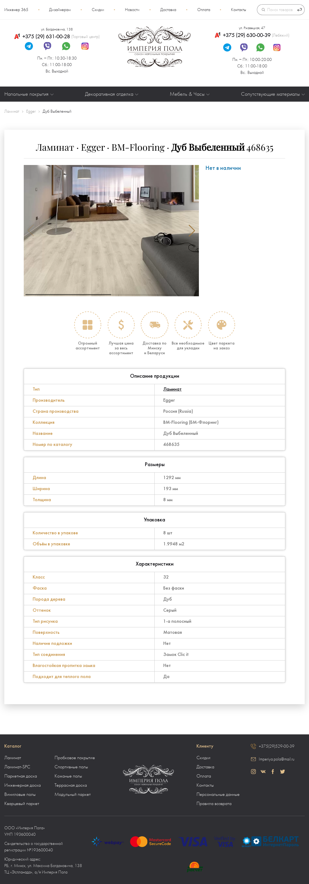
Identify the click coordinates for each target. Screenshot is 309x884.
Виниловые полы (20, 794)
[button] (192, 230)
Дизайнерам (60, 9)
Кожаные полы (68, 776)
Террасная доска (71, 785)
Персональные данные (218, 794)
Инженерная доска (22, 785)
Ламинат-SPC (17, 767)
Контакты (238, 9)
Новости (132, 9)
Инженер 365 (16, 9)
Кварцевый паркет (21, 803)
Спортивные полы (71, 767)
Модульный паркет (73, 794)
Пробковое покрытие (75, 758)
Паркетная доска (20, 776)
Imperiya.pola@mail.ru (276, 759)
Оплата (203, 9)
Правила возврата (214, 803)
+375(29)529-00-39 (276, 746)
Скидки (98, 9)
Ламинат (172, 389)
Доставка (168, 9)
